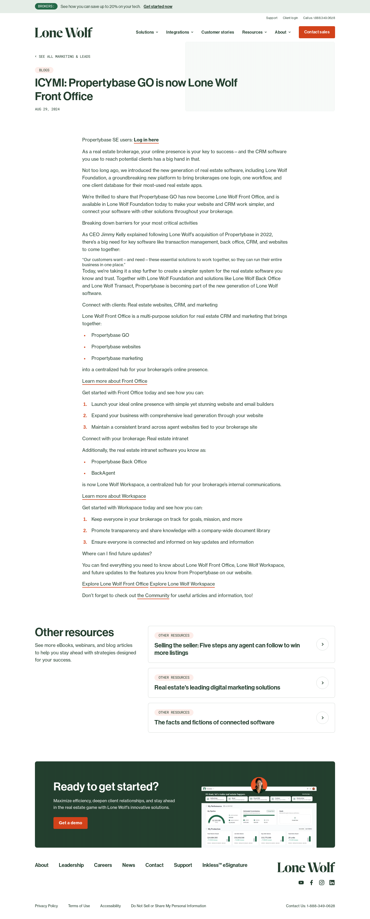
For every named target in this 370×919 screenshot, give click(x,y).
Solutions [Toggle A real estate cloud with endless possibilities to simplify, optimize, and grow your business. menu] (147, 32)
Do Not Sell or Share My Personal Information (168, 906)
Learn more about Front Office (114, 381)
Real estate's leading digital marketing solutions (217, 687)
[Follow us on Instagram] (322, 884)
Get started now (158, 6)
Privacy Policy (46, 906)
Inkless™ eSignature (224, 865)
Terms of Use (79, 906)
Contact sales (317, 32)
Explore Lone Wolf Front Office (115, 584)
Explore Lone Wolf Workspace (182, 584)
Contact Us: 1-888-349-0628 (310, 906)
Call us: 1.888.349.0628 (319, 18)
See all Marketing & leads (62, 56)
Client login (290, 18)
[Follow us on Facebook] (311, 884)
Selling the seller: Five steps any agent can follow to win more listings (227, 649)
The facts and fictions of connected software (214, 722)
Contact (154, 865)
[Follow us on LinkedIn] (332, 884)
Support (272, 18)
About (42, 865)
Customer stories (217, 32)
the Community (153, 595)
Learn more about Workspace (114, 496)
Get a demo (70, 822)
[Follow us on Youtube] (301, 884)
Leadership (71, 865)
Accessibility (110, 906)
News (128, 865)
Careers (103, 865)
